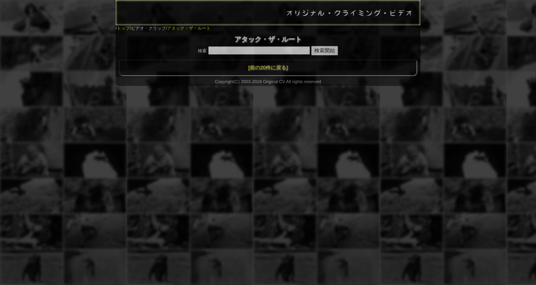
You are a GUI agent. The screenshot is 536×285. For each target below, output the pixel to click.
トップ (123, 28)
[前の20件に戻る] (268, 67)
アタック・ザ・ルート (189, 28)
